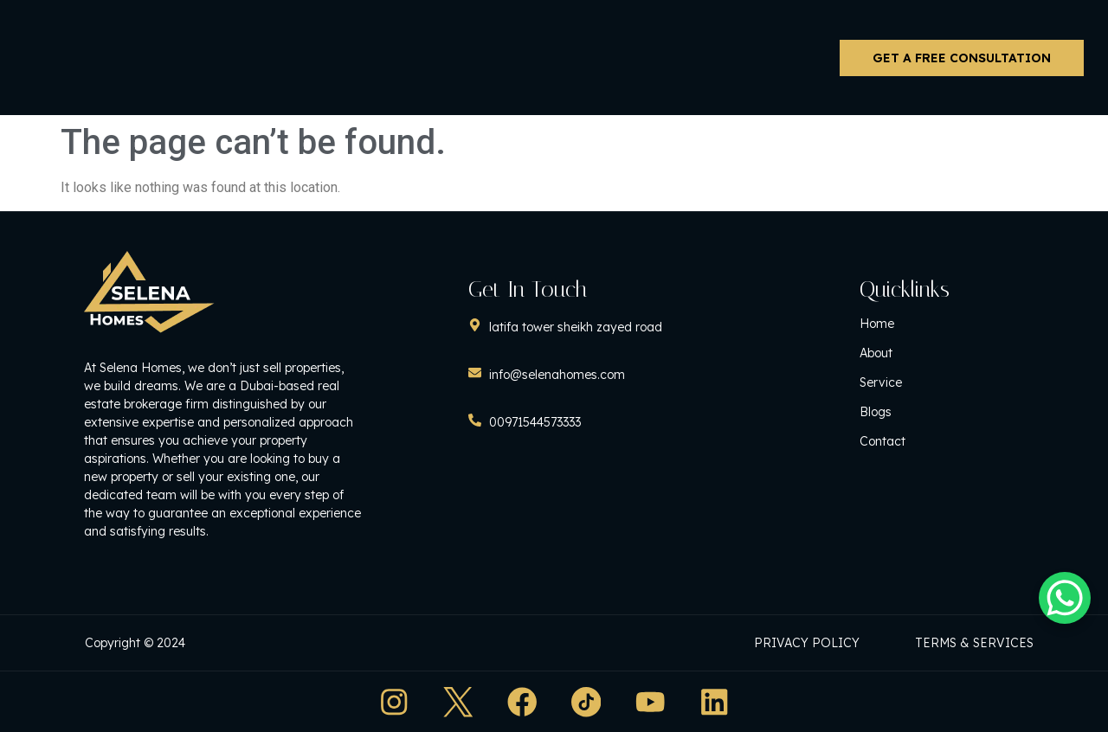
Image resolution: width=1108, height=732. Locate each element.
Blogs (897, 413)
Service (902, 384)
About (897, 355)
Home (898, 325)
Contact (904, 443)
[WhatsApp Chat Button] (1065, 598)
